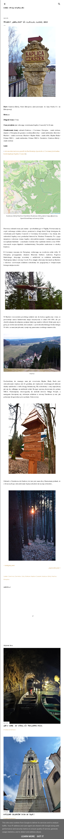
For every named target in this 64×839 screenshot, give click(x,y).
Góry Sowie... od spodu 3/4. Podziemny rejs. (23, 725)
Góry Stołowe (26, 576)
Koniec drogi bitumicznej (14, 8)
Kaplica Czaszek (36, 576)
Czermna (11, 576)
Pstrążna (6, 579)
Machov (54, 576)
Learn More (28, 836)
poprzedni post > (54, 568)
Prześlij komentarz (10, 730)
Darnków (18, 576)
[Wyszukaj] (59, 3)
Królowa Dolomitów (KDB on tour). (19, 814)
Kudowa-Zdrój (46, 576)
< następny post (9, 565)
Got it (40, 836)
